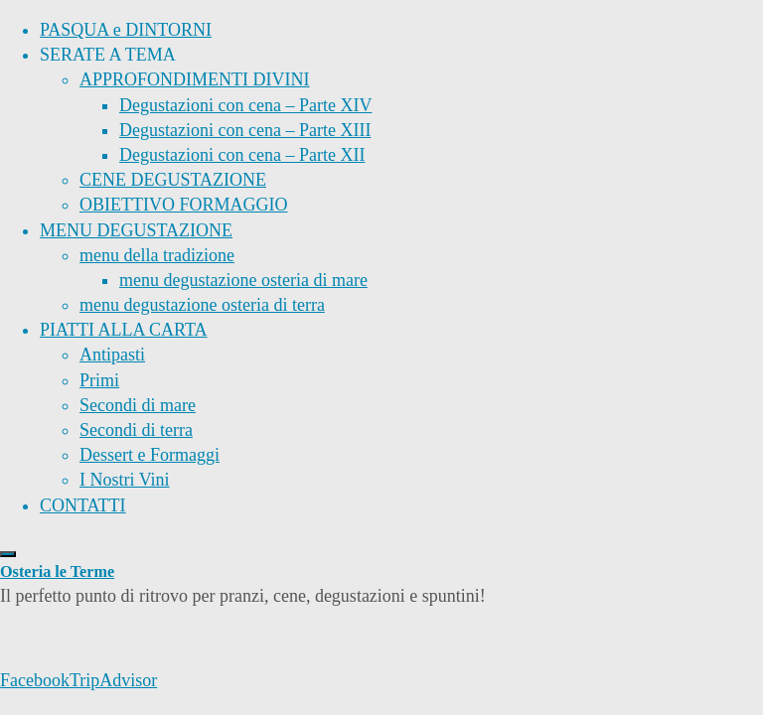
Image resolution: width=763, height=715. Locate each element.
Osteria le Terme (57, 572)
